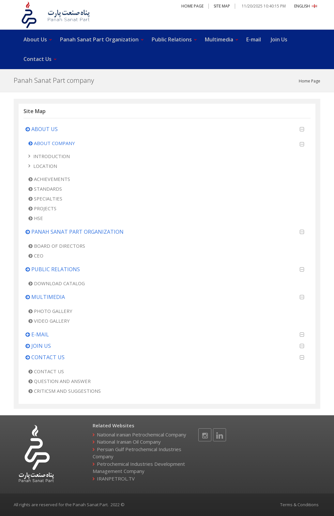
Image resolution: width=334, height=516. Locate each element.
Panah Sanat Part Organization (99, 39)
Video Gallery (49, 320)
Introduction (51, 156)
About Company (51, 143)
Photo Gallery (50, 311)
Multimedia (219, 39)
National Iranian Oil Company (129, 441)
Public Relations (172, 39)
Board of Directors (56, 246)
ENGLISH (305, 6)
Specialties (45, 198)
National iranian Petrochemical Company (141, 434)
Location (45, 166)
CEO (35, 255)
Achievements (49, 179)
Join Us (279, 39)
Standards (45, 188)
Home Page (192, 6)
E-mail (253, 39)
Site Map (222, 6)
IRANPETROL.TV (116, 478)
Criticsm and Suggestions (64, 391)
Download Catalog (56, 283)
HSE (35, 218)
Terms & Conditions (299, 505)
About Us (35, 39)
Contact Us (37, 59)
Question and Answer (59, 381)
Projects (42, 208)
